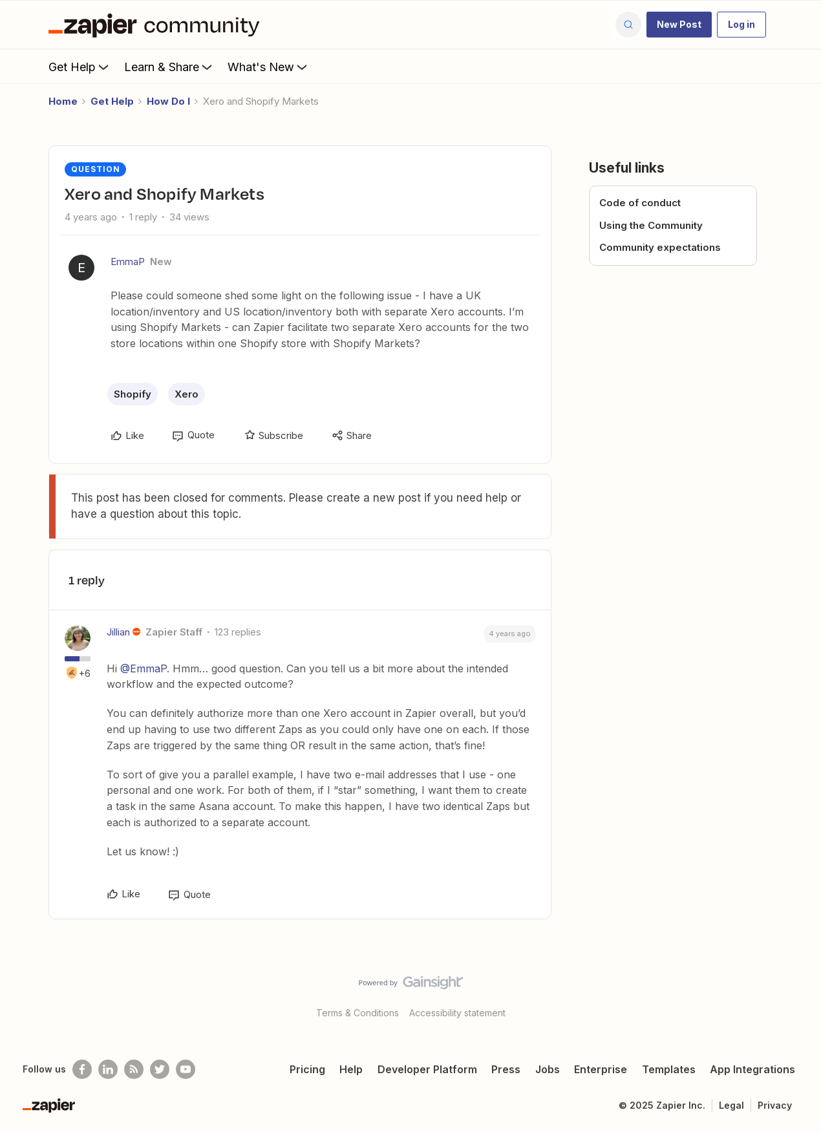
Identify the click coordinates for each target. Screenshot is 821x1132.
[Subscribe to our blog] (134, 1069)
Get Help (79, 66)
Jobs (547, 1069)
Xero (186, 394)
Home (63, 101)
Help (351, 1069)
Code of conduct (640, 203)
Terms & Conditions (357, 1012)
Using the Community (651, 225)
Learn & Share (169, 66)
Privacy (775, 1105)
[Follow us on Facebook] (82, 1069)
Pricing (307, 1069)
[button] (679, 24)
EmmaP (128, 261)
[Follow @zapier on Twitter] (159, 1069)
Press (505, 1069)
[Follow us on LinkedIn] (108, 1069)
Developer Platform (427, 1069)
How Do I (168, 101)
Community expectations (660, 247)
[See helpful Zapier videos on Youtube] (185, 1069)
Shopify (132, 394)
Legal (731, 1105)
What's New (269, 66)
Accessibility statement (457, 1012)
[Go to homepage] (157, 24)
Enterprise (600, 1069)
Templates (669, 1069)
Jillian (118, 632)
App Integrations (752, 1069)
